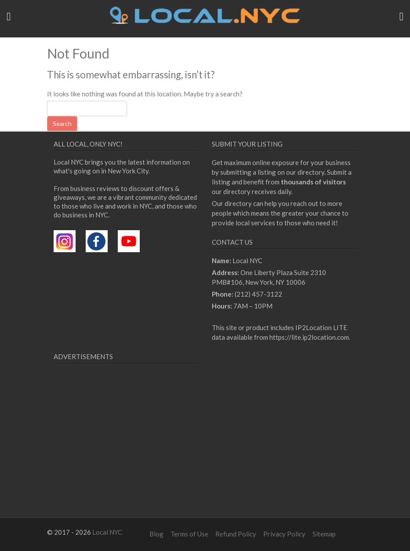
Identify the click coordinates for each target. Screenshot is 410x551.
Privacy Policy (284, 534)
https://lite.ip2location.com (309, 337)
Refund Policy (235, 534)
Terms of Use (189, 534)
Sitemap (324, 534)
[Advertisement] (127, 451)
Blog (156, 534)
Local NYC (107, 532)
